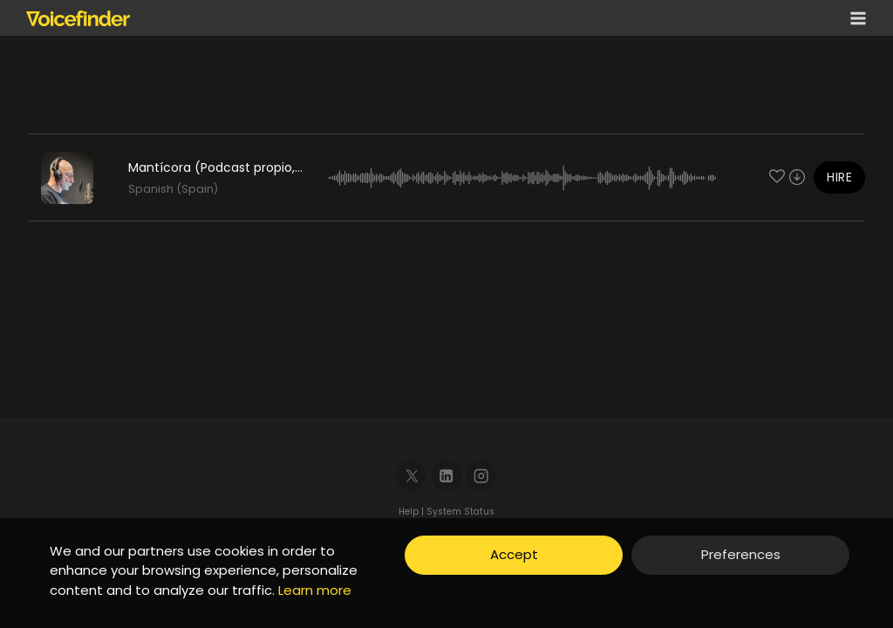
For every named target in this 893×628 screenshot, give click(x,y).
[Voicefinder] (78, 18)
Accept (514, 554)
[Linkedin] (447, 476)
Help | (412, 511)
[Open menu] (854, 17)
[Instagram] (482, 476)
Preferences (741, 554)
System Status (460, 511)
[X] (412, 476)
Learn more (314, 590)
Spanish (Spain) (173, 188)
